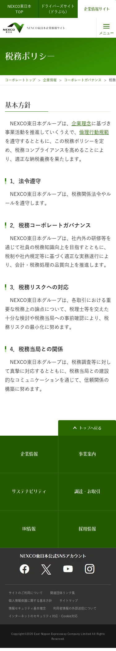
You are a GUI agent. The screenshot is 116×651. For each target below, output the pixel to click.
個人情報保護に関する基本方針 (30, 600)
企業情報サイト (97, 9)
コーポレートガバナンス (82, 80)
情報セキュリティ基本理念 (27, 608)
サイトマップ (68, 600)
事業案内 (87, 454)
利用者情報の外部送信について (75, 608)
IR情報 (29, 529)
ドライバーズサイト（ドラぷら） (58, 9)
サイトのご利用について (26, 592)
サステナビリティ (29, 491)
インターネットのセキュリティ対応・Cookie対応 (43, 616)
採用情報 (87, 529)
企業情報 (50, 80)
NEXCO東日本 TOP (21, 9)
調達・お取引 (87, 491)
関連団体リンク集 (62, 592)
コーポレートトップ (20, 80)
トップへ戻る (90, 428)
